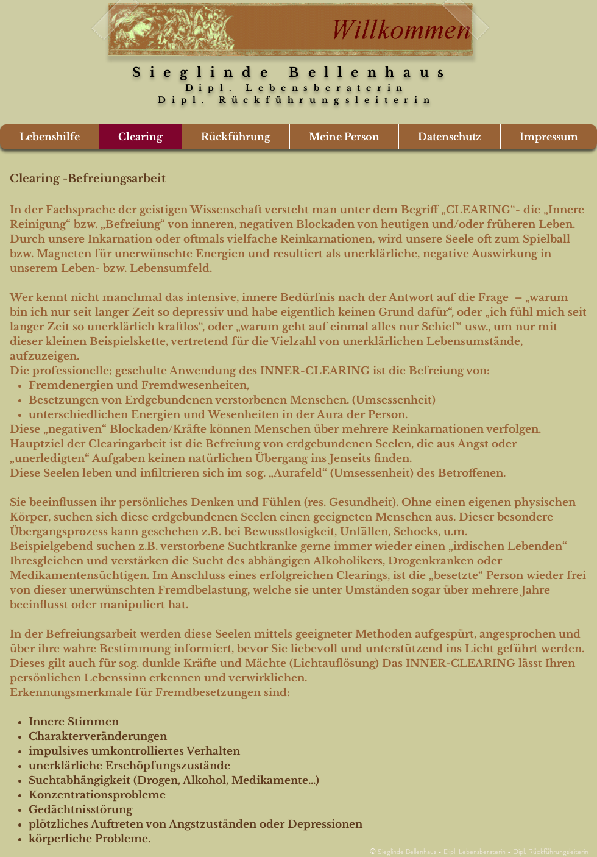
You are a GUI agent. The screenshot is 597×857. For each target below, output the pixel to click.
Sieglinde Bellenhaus (292, 72)
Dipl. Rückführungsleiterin (292, 99)
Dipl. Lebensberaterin (297, 87)
